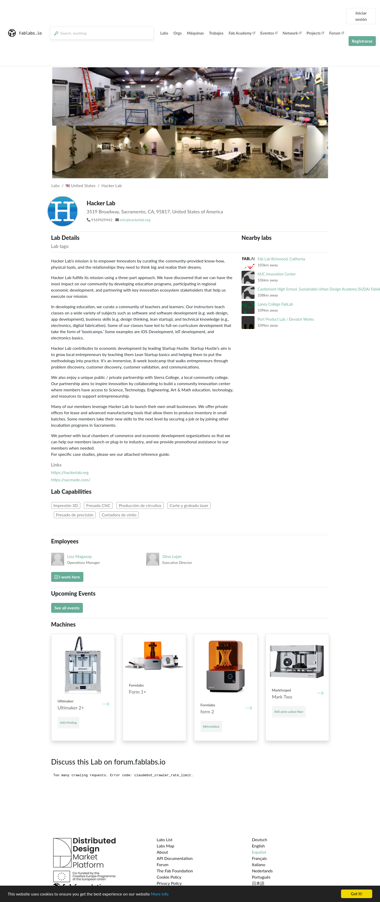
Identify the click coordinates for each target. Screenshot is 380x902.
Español (259, 852)
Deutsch (259, 839)
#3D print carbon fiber (289, 711)
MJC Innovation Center (277, 274)
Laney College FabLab (275, 304)
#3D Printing (68, 722)
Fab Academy (242, 33)
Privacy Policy (169, 883)
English (258, 845)
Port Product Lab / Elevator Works (286, 319)
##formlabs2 (211, 726)
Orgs (178, 33)
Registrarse (362, 40)
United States (81, 185)
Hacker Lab (112, 185)
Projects (315, 33)
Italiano (258, 864)
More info (160, 894)
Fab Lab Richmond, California (281, 259)
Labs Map (165, 845)
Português (261, 876)
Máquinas (195, 33)
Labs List (164, 839)
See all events (67, 607)
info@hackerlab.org (135, 220)
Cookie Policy (169, 876)
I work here (67, 576)
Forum (336, 33)
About (162, 852)
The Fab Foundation (175, 870)
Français (259, 858)
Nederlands (262, 870)
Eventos (268, 33)
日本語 (258, 883)
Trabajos (216, 33)
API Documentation (175, 858)
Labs (164, 33)
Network (292, 33)
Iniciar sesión (361, 16)
